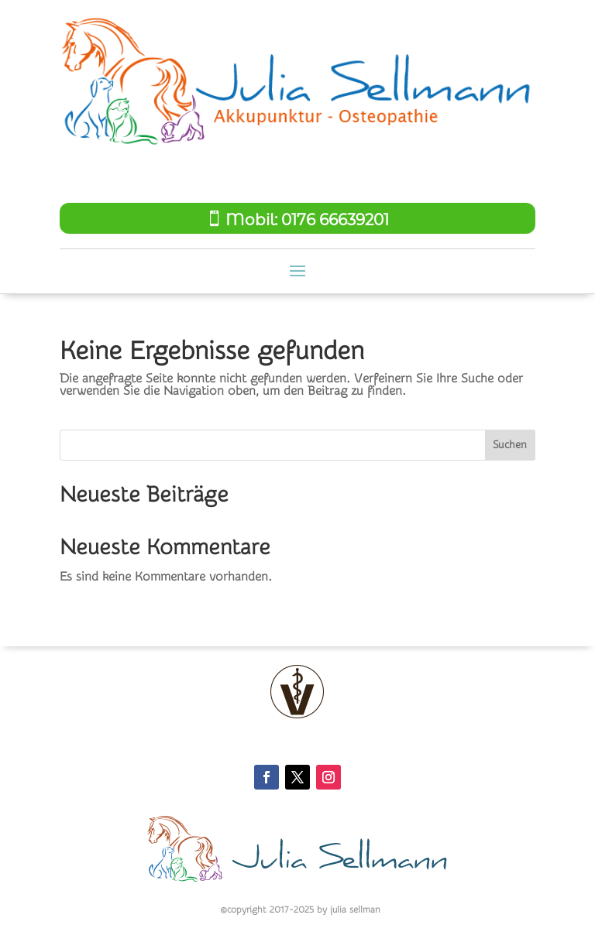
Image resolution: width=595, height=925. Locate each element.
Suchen (510, 445)
